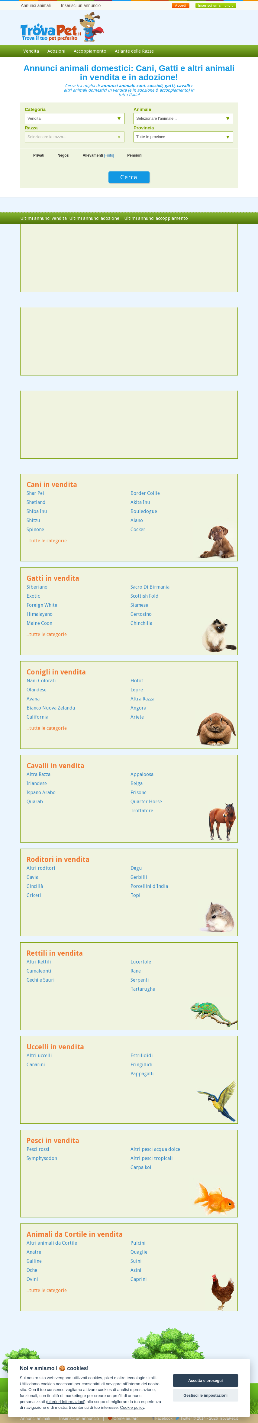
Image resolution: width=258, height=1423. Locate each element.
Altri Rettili (39, 962)
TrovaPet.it (228, 1418)
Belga (137, 783)
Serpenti (140, 980)
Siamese (139, 605)
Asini (136, 1270)
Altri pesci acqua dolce (155, 1149)
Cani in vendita (52, 485)
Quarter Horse (146, 801)
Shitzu (33, 520)
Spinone (35, 529)
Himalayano (40, 614)
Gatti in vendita (53, 578)
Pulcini (138, 1243)
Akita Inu (140, 502)
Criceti (34, 895)
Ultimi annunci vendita (43, 218)
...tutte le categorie (47, 541)
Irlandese (37, 783)
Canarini (36, 1064)
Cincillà (35, 886)
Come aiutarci (123, 1418)
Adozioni (56, 51)
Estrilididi (142, 1055)
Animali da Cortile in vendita (75, 1234)
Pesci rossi (38, 1149)
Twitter (184, 1418)
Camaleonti (39, 971)
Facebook (162, 1418)
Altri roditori (41, 868)
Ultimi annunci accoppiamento (156, 218)
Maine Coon (39, 623)
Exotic (33, 596)
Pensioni (134, 155)
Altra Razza (142, 699)
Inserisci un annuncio (81, 5)
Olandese (37, 690)
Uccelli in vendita (55, 1047)
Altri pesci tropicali (152, 1158)
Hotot (137, 681)
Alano (137, 520)
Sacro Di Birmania (150, 587)
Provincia (144, 127)
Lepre (137, 690)
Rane (136, 971)
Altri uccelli (39, 1055)
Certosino (141, 614)
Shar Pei (35, 493)
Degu (136, 868)
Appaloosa (142, 774)
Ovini (32, 1279)
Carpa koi (141, 1167)
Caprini (139, 1279)
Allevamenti (98, 155)
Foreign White (42, 605)
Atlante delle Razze (134, 51)
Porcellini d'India (149, 886)
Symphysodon (42, 1158)
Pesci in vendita (53, 1141)
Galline (34, 1261)
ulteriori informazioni (65, 1401)
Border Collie (145, 493)
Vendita (31, 51)
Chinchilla (141, 623)
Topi (135, 895)
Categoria (35, 109)
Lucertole (141, 962)
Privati (38, 155)
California (37, 717)
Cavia (32, 877)
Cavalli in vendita (55, 766)
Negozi (63, 155)
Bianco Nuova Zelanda (51, 708)
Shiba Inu (37, 511)
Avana (33, 699)
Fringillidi (142, 1064)
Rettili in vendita (55, 953)
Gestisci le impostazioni (205, 1395)
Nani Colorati (41, 681)
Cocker (138, 529)
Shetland (36, 502)
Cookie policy (132, 1407)
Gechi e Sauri (41, 980)
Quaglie (139, 1252)
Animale (142, 109)
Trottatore (142, 811)
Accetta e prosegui (205, 1380)
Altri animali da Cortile (52, 1243)
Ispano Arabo (41, 792)
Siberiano (37, 587)
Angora (138, 708)
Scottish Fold (145, 596)
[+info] (109, 155)
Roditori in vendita (58, 860)
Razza (31, 127)
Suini (136, 1261)
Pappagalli (142, 1074)
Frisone (139, 792)
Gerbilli (139, 877)
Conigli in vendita (56, 672)
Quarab (35, 801)
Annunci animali (36, 5)
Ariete (137, 717)
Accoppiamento (90, 51)
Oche (32, 1270)
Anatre (34, 1252)
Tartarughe (143, 989)
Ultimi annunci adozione (94, 218)
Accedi (180, 5)
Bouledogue (144, 511)
